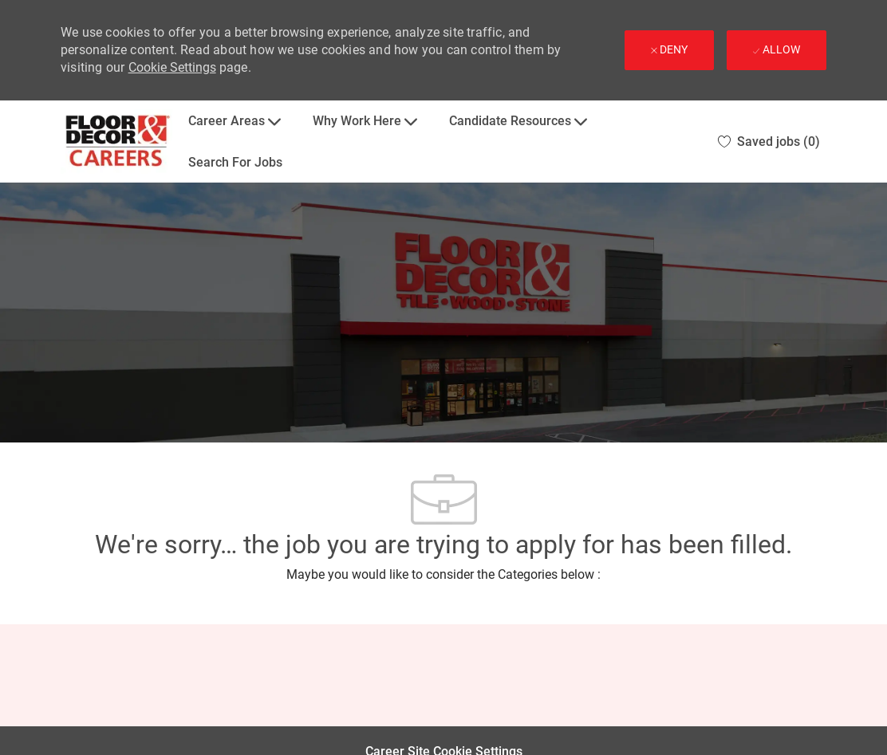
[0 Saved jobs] (769, 141)
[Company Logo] (116, 141)
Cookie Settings (172, 67)
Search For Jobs (235, 162)
